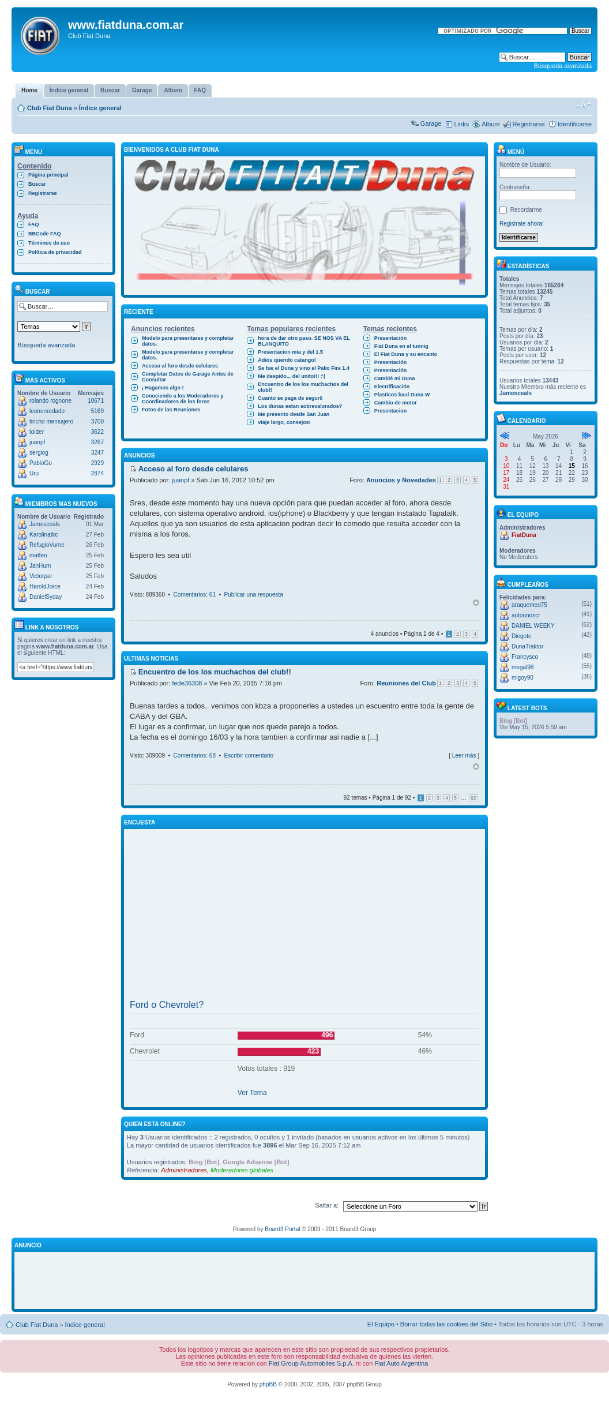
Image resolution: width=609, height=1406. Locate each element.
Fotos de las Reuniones (171, 410)
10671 (96, 401)
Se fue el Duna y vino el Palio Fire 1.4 (303, 368)
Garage (431, 123)
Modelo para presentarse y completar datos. (188, 341)
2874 (97, 473)
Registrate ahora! (521, 223)
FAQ (33, 224)
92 (473, 798)
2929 (97, 463)
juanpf (37, 442)
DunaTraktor (527, 646)
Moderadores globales (241, 1170)
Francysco (525, 657)
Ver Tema (252, 1093)
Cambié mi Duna (394, 378)
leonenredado (47, 411)
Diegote (521, 636)
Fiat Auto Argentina (401, 1363)
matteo (38, 555)
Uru (34, 473)
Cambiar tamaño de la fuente (583, 105)
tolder (36, 432)
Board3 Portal (282, 1229)
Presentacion (390, 411)
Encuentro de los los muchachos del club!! (303, 387)
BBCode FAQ (44, 234)
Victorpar (40, 576)
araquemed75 (529, 605)
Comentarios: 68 (195, 755)
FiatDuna (524, 535)
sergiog (38, 452)
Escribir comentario (249, 755)
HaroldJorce (45, 586)
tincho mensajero (51, 421)
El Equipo (380, 1324)
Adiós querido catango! (287, 360)
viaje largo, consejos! (284, 422)
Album (490, 124)
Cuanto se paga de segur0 (290, 398)
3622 (97, 432)
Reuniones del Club (406, 683)
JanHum (40, 566)
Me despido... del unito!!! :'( (291, 376)
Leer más (464, 755)
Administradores (183, 1170)
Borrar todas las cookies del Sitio (446, 1324)
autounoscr (526, 615)
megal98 (522, 667)
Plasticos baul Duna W (402, 395)
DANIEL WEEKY (533, 626)
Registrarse (528, 124)
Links (461, 124)
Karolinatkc (43, 534)
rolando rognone (50, 401)
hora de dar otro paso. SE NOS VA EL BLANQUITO (304, 341)
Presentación (390, 338)
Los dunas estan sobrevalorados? (300, 406)
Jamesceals (44, 524)
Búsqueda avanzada (563, 65)
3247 (97, 452)
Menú (510, 152)
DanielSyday (45, 597)
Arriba (476, 602)
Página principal (48, 175)
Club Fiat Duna (49, 107)
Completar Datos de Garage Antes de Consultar (188, 377)
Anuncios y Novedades (401, 480)
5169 (97, 411)
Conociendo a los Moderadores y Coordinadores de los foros (183, 398)
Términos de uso (49, 243)
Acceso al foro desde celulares (180, 366)
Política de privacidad (55, 252)
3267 (97, 442)
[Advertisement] (304, 914)
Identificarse (575, 124)
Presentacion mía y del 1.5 (290, 352)
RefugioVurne (47, 545)
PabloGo (40, 463)
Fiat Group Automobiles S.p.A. (311, 1363)
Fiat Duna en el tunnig (401, 346)
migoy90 (522, 677)
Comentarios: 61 (195, 594)
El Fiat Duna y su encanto (406, 354)
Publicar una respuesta (253, 594)
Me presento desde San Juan (293, 414)
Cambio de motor (395, 403)
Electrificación (392, 386)
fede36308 (187, 683)
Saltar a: (327, 1205)
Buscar (37, 184)
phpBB (268, 1384)
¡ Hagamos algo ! (163, 388)
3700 (97, 421)
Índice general (100, 107)
